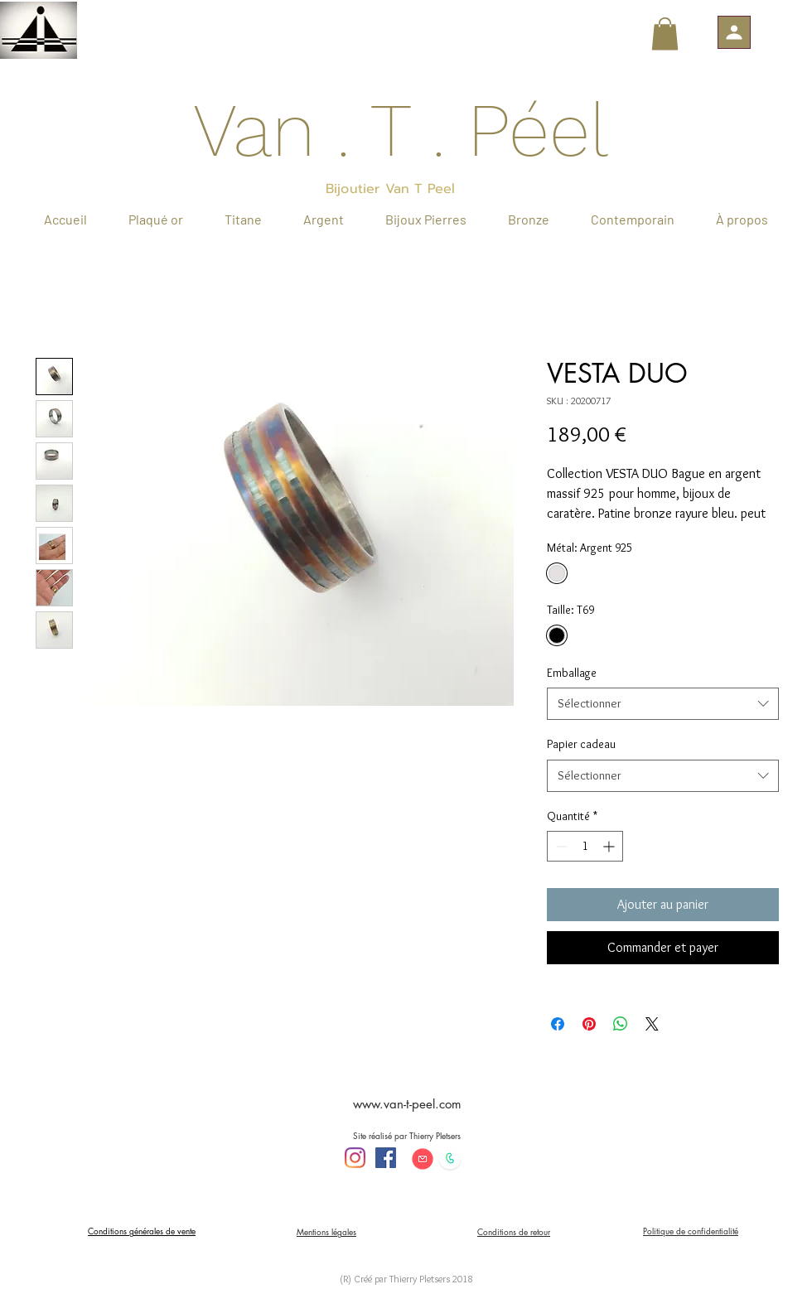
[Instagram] (355, 1157)
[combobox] (663, 704)
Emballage (572, 672)
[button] (665, 33)
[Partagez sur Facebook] (558, 1024)
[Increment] (610, 846)
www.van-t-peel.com (407, 1104)
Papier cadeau (581, 743)
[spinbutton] (585, 846)
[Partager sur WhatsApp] (621, 1024)
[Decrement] (559, 846)
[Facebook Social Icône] (385, 1157)
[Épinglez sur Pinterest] (589, 1024)
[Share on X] (652, 1024)
